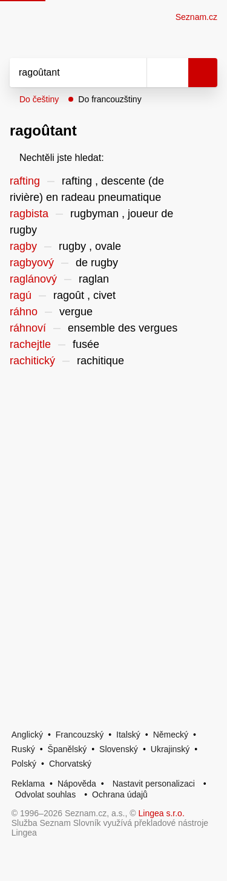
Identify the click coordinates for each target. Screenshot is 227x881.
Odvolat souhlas (45, 794)
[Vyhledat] (65, 72)
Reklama (28, 783)
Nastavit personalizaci (154, 783)
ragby (23, 246)
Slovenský (118, 749)
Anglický (27, 734)
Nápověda (77, 783)
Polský (24, 763)
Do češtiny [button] (39, 99)
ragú (20, 295)
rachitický (32, 361)
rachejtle (30, 344)
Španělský (67, 749)
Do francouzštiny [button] (109, 99)
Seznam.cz (196, 17)
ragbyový (32, 263)
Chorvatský (70, 763)
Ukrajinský (170, 749)
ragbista (29, 214)
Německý (170, 734)
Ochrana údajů (120, 794)
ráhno (24, 312)
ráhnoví (28, 328)
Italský (128, 734)
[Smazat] (133, 72)
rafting (25, 181)
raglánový (33, 279)
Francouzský (80, 734)
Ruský (23, 749)
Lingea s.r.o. (162, 813)
